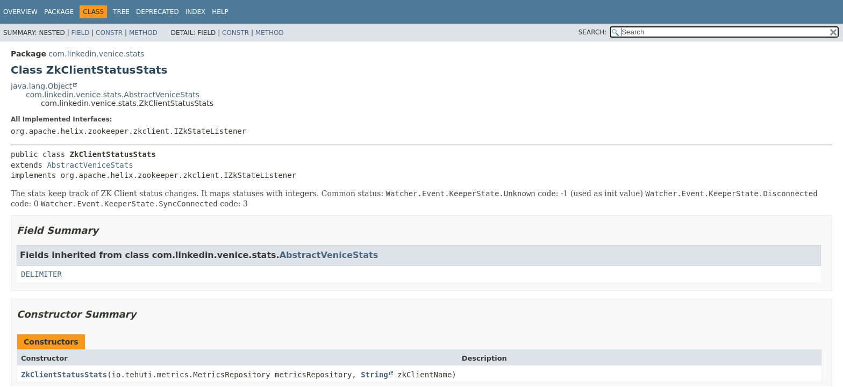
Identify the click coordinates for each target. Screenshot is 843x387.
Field (80, 33)
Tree (121, 12)
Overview (20, 12)
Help (220, 12)
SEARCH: (592, 32)
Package (59, 12)
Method (143, 33)
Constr (109, 33)
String (374, 374)
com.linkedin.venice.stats (96, 53)
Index (195, 12)
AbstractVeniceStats (90, 165)
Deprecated (157, 12)
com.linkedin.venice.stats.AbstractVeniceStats (112, 94)
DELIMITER (41, 274)
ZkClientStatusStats (64, 374)
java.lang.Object (41, 86)
